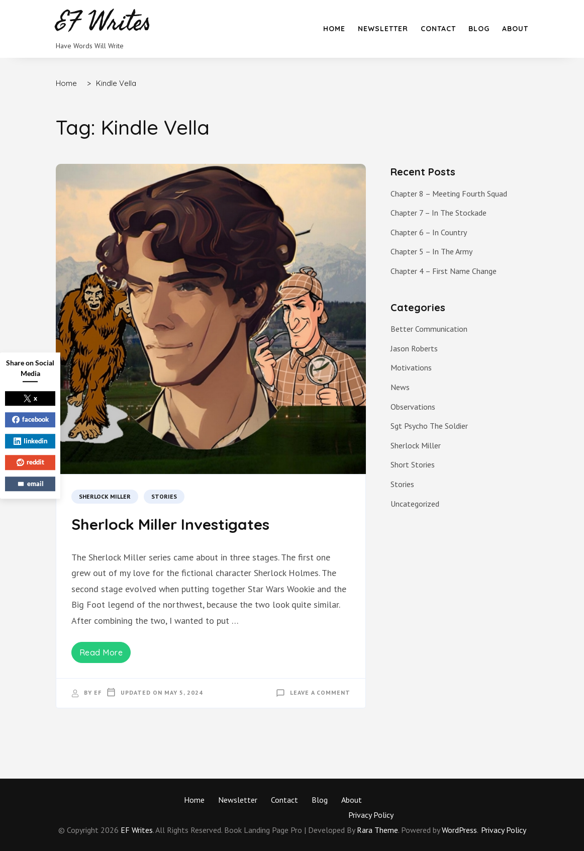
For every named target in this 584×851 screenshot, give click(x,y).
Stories (164, 496)
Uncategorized (415, 504)
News (400, 387)
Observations (413, 407)
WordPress (459, 830)
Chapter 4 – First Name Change (444, 271)
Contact (438, 28)
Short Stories (413, 464)
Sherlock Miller (105, 496)
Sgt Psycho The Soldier (429, 426)
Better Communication (429, 329)
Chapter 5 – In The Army (431, 251)
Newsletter (383, 28)
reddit (30, 462)
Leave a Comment (320, 692)
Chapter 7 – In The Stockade (438, 213)
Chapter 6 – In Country (429, 232)
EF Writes (137, 830)
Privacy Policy (371, 815)
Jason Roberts (414, 348)
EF (98, 692)
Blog (479, 28)
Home (334, 28)
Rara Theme (377, 830)
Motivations (411, 367)
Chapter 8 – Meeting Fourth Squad (449, 193)
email (30, 484)
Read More (101, 652)
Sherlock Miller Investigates (170, 524)
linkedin (30, 441)
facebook (30, 419)
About (515, 28)
